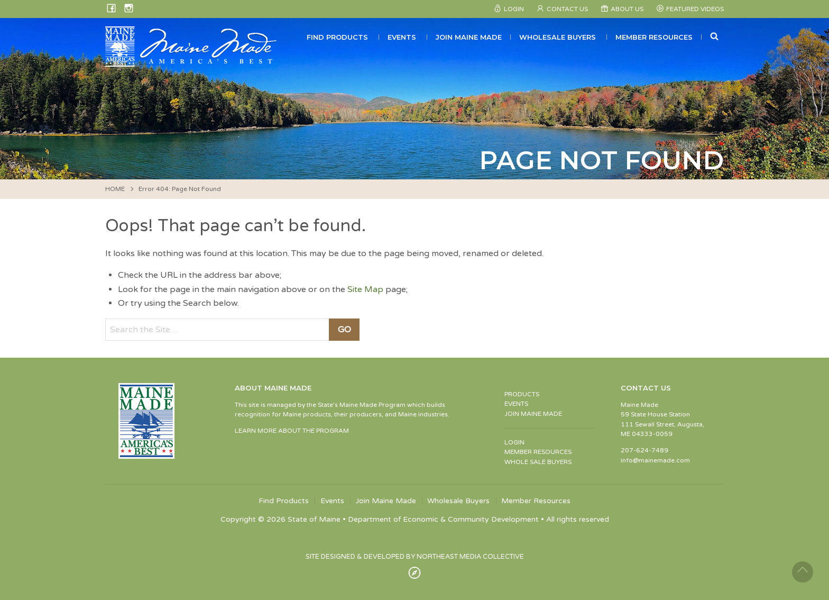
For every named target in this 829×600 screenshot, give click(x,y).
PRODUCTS (521, 394)
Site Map (365, 289)
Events (402, 37)
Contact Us (567, 9)
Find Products (337, 37)
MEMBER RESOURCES (538, 452)
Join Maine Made (469, 37)
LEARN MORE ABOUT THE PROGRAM (292, 430)
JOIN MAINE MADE (533, 413)
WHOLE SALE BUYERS (538, 462)
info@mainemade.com (655, 460)
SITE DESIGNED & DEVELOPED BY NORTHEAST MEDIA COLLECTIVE (415, 556)
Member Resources (654, 37)
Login (514, 9)
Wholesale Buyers (557, 37)
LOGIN (514, 442)
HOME (115, 189)
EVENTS (516, 403)
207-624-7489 (644, 450)
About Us (627, 9)
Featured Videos (695, 9)
